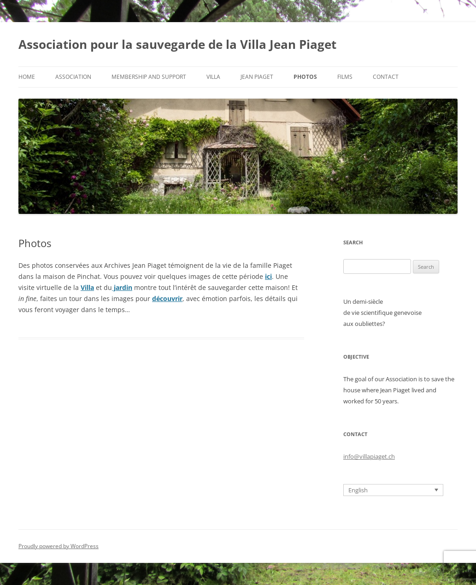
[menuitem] (393, 490)
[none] (393, 490)
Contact (386, 77)
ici (268, 276)
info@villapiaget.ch (369, 456)
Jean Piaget (257, 77)
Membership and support (149, 77)
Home (26, 77)
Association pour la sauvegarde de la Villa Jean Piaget (177, 44)
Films (345, 77)
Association (73, 77)
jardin (122, 287)
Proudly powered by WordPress (58, 546)
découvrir (167, 298)
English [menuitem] (358, 490)
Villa (213, 77)
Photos (305, 77)
